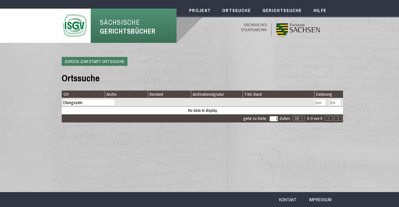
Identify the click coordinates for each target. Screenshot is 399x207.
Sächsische (128, 27)
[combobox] (299, 118)
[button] (338, 118)
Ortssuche (236, 10)
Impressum (320, 199)
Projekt (200, 10)
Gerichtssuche (282, 10)
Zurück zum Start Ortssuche (95, 61)
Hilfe (320, 10)
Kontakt (288, 199)
